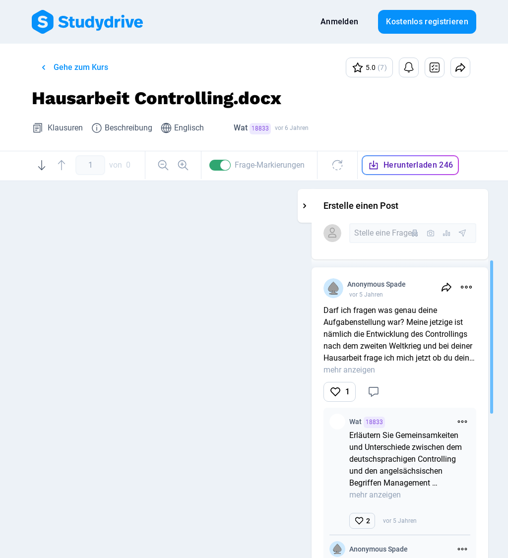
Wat (252, 128)
